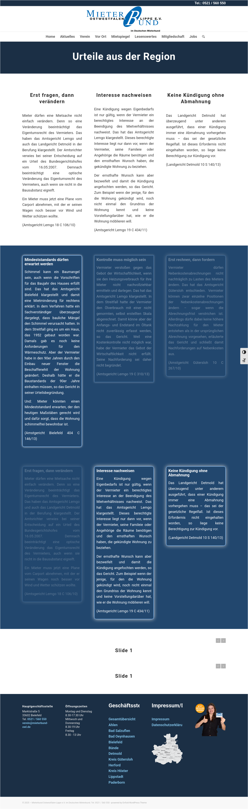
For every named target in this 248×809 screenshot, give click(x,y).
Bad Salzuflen (119, 731)
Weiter (223, 640)
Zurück (218, 640)
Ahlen (113, 725)
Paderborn (116, 782)
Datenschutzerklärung (169, 725)
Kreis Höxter (118, 771)
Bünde (113, 748)
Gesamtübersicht (121, 719)
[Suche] (202, 36)
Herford (114, 765)
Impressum (160, 719)
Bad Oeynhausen (121, 736)
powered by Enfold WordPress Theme (129, 802)
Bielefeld (115, 742)
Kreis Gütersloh (120, 759)
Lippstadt (115, 777)
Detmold (115, 753)
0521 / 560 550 (36, 719)
